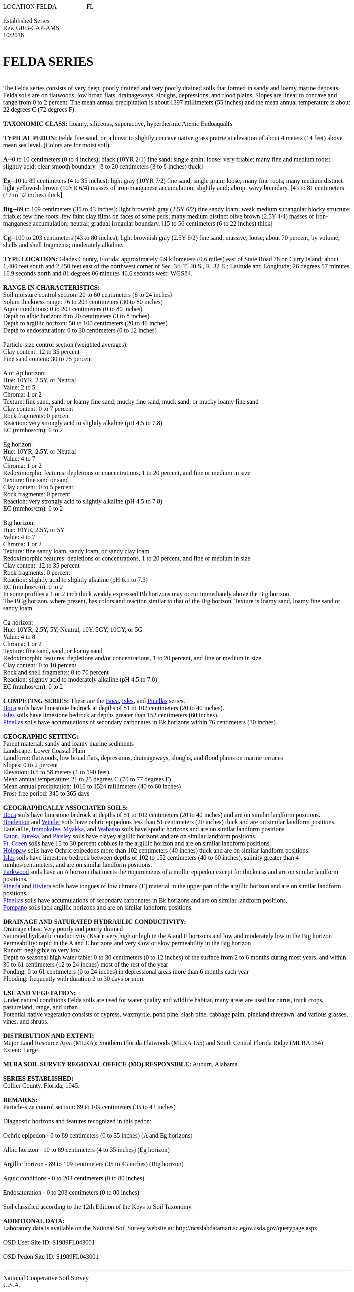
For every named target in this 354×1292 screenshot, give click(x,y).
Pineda (12, 886)
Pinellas (157, 700)
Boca (112, 700)
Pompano (15, 907)
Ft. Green (15, 843)
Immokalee (46, 829)
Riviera (42, 886)
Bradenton (16, 822)
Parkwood (16, 871)
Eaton (10, 836)
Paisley (62, 836)
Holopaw (14, 850)
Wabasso (109, 829)
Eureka (30, 836)
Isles (128, 700)
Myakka (73, 829)
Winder (50, 822)
